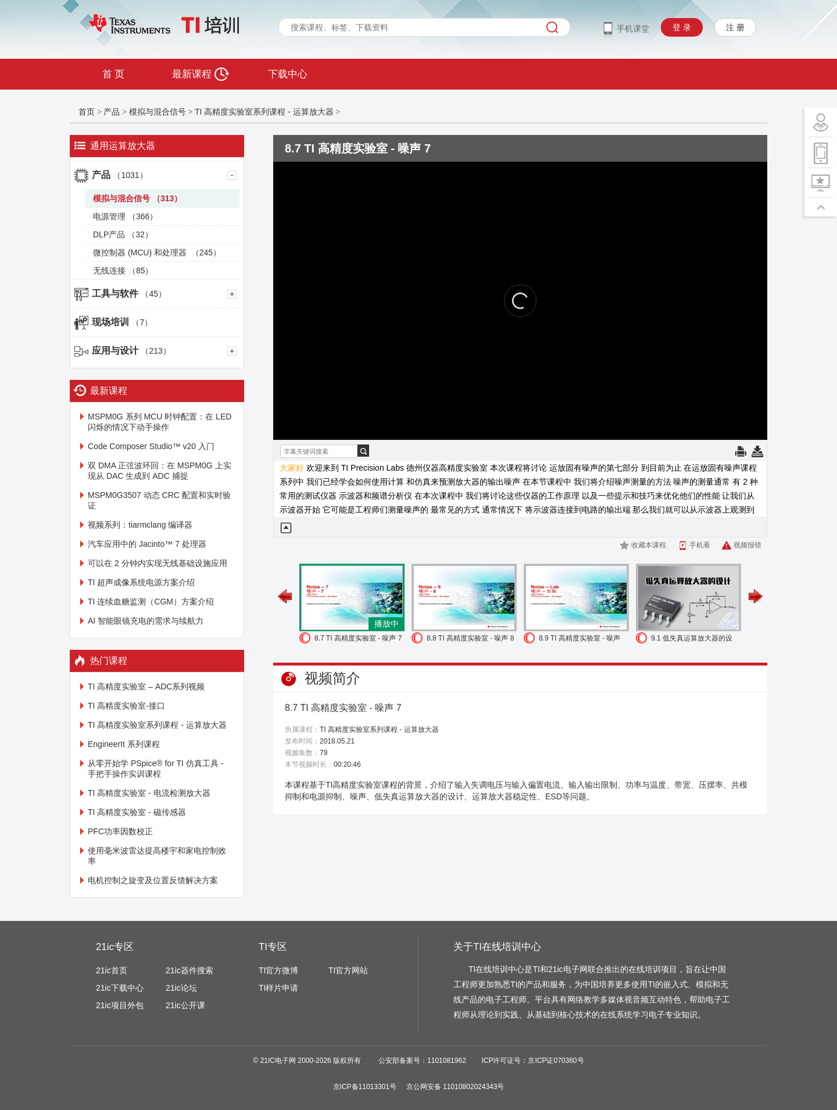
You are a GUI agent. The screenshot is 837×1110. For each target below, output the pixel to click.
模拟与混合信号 (157, 111)
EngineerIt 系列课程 (124, 744)
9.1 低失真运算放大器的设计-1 (691, 639)
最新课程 (200, 74)
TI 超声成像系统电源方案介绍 (141, 582)
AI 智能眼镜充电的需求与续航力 (145, 620)
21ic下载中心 (120, 987)
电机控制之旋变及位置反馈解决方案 (153, 880)
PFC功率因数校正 (120, 831)
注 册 (735, 27)
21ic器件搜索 (189, 970)
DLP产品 (123, 234)
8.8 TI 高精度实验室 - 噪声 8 (470, 638)
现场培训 (122, 322)
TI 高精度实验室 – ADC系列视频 (146, 686)
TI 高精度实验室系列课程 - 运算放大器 (264, 111)
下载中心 (287, 74)
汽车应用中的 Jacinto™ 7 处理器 (147, 544)
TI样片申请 (278, 987)
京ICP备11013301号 (364, 1087)
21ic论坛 (181, 987)
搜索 (552, 27)
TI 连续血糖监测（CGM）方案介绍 (151, 601)
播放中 (386, 623)
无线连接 (123, 270)
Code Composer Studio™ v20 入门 (151, 446)
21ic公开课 (185, 1005)
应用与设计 (131, 350)
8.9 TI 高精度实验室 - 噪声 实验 (579, 639)
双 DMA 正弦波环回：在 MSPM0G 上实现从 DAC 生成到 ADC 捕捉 (159, 471)
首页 (86, 111)
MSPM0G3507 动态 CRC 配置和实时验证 (159, 500)
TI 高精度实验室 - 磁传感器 (137, 812)
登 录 (682, 27)
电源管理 (125, 216)
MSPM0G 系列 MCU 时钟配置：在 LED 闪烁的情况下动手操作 (159, 422)
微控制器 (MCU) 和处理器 (157, 252)
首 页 (113, 74)
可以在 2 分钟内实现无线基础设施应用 (157, 563)
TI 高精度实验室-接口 (126, 705)
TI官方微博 (278, 970)
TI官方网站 (348, 970)
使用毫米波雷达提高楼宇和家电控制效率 (157, 856)
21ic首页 (111, 970)
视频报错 (747, 545)
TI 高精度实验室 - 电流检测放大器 (149, 793)
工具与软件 (129, 293)
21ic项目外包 (120, 1005)
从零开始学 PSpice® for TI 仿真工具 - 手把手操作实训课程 (155, 768)
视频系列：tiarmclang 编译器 (140, 524)
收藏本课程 (648, 545)
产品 (111, 111)
